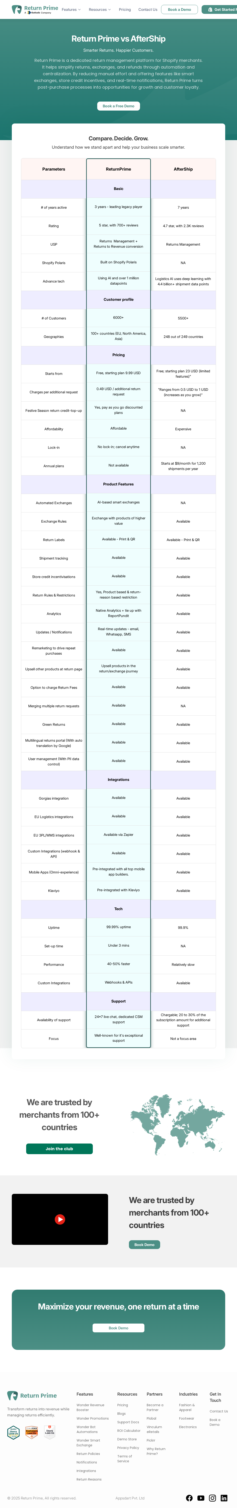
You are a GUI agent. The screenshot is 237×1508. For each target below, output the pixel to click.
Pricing (122, 1405)
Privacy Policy (128, 1447)
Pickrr (151, 1440)
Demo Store (127, 1439)
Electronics (188, 1427)
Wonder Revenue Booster (90, 1407)
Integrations (86, 1471)
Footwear (186, 1418)
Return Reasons (89, 1479)
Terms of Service (124, 1458)
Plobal (151, 1418)
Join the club (59, 1149)
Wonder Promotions (93, 1418)
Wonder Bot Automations (87, 1429)
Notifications (87, 1462)
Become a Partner (155, 1407)
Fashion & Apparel (187, 1407)
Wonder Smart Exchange (88, 1443)
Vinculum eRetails (154, 1429)
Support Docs (128, 1422)
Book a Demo (215, 1422)
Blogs (121, 1413)
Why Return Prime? (156, 1451)
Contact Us (219, 1411)
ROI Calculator (128, 1430)
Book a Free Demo (118, 106)
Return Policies (88, 1453)
